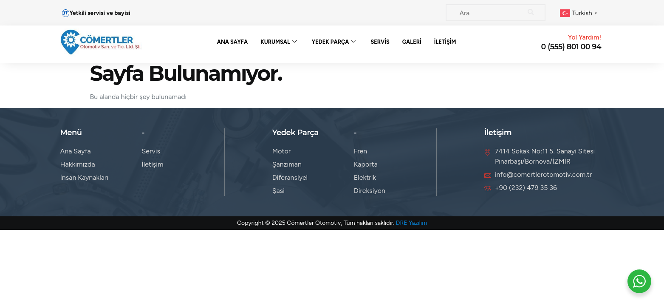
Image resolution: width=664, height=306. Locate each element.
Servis (380, 42)
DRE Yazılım (411, 223)
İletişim (446, 42)
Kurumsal (278, 42)
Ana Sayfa (231, 42)
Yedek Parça (333, 42)
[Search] (530, 12)
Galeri (412, 42)
